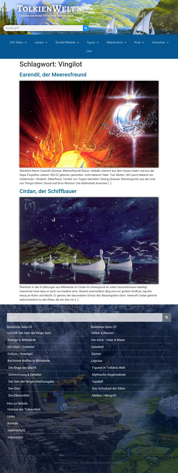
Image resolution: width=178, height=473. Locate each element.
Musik (139, 42)
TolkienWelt (46, 8)
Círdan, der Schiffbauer (48, 191)
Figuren (93, 42)
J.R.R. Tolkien (18, 42)
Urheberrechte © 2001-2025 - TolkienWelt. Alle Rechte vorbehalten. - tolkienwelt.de (89, 462)
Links (89, 51)
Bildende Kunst (116, 42)
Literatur (41, 42)
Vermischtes (160, 42)
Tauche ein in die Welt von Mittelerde (46, 15)
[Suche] (86, 28)
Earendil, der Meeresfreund (52, 74)
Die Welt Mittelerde (67, 42)
